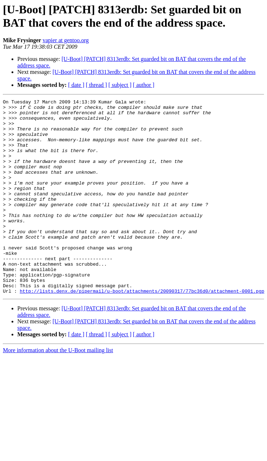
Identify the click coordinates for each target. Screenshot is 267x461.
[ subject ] (120, 85)
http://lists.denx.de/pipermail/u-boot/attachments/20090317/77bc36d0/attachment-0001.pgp (142, 330)
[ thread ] (96, 85)
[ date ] (76, 85)
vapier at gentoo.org (66, 40)
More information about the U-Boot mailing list (58, 389)
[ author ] (144, 85)
